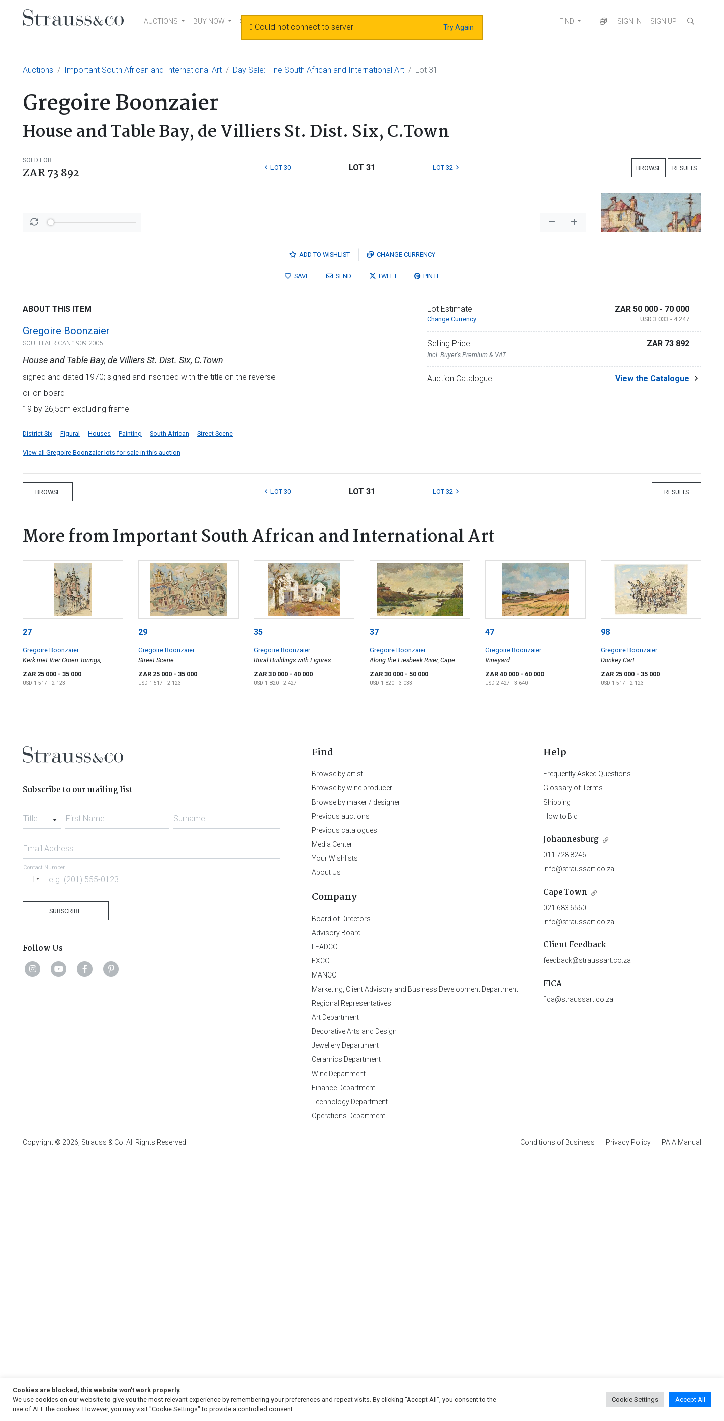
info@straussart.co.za (578, 1132)
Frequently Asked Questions (587, 1037)
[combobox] (42, 1079)
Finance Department (343, 1351)
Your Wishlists (335, 1122)
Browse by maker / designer (356, 1065)
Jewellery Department (345, 1309)
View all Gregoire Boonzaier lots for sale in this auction (101, 716)
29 (142, 895)
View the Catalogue (652, 642)
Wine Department (339, 1337)
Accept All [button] (690, 1399)
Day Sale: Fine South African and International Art (318, 70)
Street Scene (215, 697)
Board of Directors (341, 1182)
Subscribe (65, 1174)
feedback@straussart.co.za (587, 1224)
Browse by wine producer (352, 1051)
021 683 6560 (564, 1171)
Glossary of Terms (573, 1051)
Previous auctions (341, 1080)
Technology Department (350, 1365)
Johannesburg (571, 1103)
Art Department (335, 1281)
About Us (326, 1136)
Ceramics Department (346, 1323)
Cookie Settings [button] (635, 1399)
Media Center (332, 1108)
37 (374, 895)
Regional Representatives (351, 1267)
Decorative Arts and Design (354, 1295)
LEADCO (325, 1210)
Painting (130, 697)
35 (258, 895)
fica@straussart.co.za (578, 1263)
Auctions (38, 70)
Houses (99, 697)
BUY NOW (209, 21)
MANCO (324, 1238)
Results (684, 168)
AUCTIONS (161, 21)
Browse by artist (337, 1037)
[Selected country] (32, 1142)
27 (27, 895)
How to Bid (560, 1080)
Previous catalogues (344, 1094)
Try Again (458, 27)
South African (169, 697)
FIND (566, 21)
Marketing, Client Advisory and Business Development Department (415, 1253)
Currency (401, 518)
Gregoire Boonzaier (66, 594)
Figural (70, 697)
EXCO (321, 1224)
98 (605, 895)
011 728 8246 (564, 1118)
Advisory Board (336, 1196)
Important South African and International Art (143, 70)
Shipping (557, 1065)
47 (489, 895)
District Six (37, 697)
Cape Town (565, 1155)
